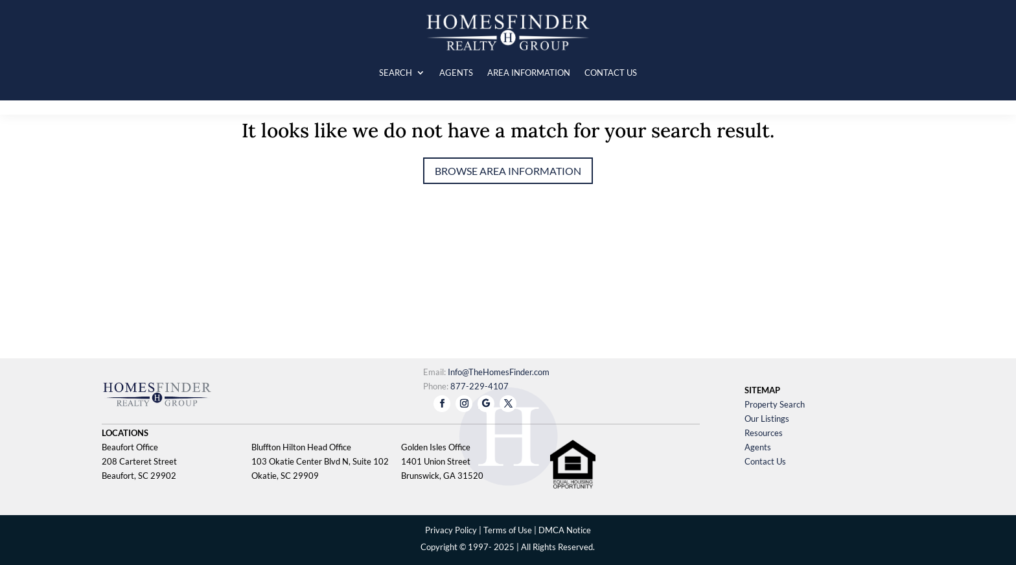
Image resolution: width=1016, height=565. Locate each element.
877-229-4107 (479, 386)
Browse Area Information (508, 171)
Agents (758, 447)
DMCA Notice (564, 530)
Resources (764, 433)
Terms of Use (507, 530)
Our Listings (767, 418)
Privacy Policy (451, 530)
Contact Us (765, 461)
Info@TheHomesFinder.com (498, 372)
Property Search (775, 404)
